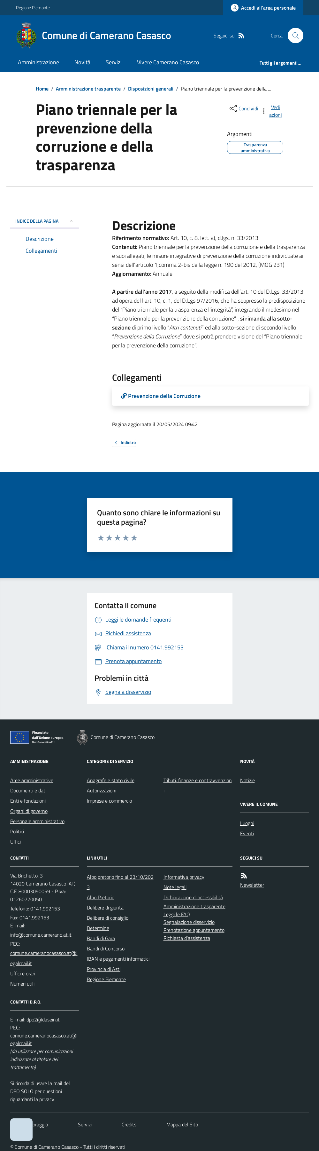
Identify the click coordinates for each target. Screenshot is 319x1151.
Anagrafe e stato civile (110, 780)
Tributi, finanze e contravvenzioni (197, 785)
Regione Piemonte (33, 7)
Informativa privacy (183, 877)
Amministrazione (38, 62)
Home (42, 88)
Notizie (247, 780)
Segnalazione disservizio (189, 922)
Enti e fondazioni (28, 801)
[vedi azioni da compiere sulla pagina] (272, 111)
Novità (82, 62)
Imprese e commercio (109, 801)
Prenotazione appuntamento (193, 930)
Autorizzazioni (101, 790)
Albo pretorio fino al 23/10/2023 (120, 882)
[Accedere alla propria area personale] (263, 7)
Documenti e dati (28, 790)
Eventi (247, 833)
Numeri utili (22, 984)
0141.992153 (45, 908)
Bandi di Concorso (106, 948)
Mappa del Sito (182, 1124)
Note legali (174, 887)
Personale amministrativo (37, 821)
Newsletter (252, 885)
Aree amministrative (31, 780)
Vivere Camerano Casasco (168, 62)
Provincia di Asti (103, 969)
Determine (98, 928)
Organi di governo (29, 811)
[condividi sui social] (243, 108)
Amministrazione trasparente (88, 88)
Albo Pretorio (100, 897)
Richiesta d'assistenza (186, 938)
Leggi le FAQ (176, 914)
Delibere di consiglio (107, 918)
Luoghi (247, 823)
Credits (129, 1124)
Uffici (15, 841)
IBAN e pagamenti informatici (118, 959)
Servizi (114, 62)
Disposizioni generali (150, 88)
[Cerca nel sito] (293, 35)
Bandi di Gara (101, 938)
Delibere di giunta (105, 907)
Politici (17, 831)
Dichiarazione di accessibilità (193, 897)
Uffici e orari (22, 973)
